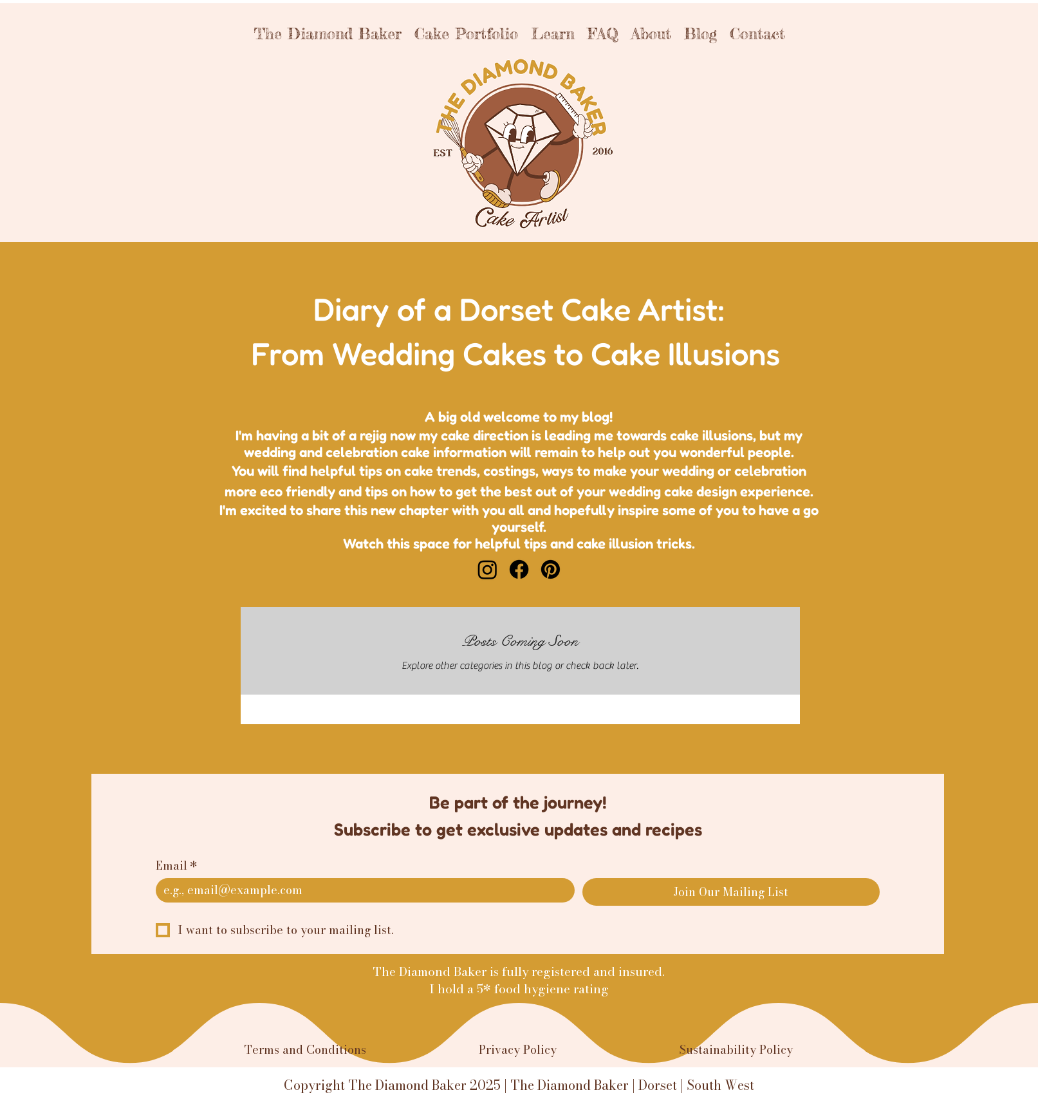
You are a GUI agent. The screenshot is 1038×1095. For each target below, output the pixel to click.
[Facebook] (519, 569)
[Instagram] (487, 569)
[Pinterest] (550, 569)
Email (177, 866)
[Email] (361, 890)
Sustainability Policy (736, 1049)
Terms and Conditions (305, 1049)
